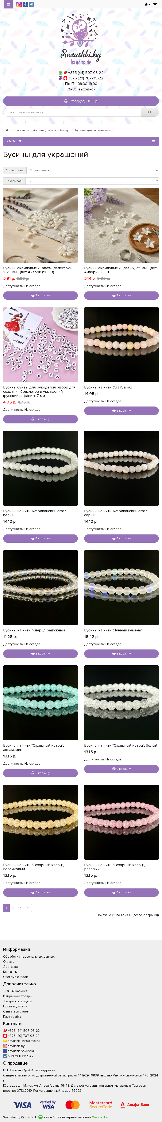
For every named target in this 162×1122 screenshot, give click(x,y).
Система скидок (15, 977)
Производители (15, 1006)
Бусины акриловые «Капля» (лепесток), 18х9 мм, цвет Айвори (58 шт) (37, 270)
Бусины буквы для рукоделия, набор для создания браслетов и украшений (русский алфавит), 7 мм (39, 391)
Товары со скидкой (17, 1001)
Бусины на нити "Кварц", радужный (34, 630)
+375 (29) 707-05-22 (85, 78)
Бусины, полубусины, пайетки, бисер (42, 130)
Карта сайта (12, 1016)
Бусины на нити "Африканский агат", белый (34, 513)
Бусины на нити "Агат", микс (108, 387)
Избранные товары (17, 996)
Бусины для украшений (92, 130)
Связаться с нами (16, 1011)
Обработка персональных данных (29, 956)
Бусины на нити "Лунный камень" (113, 630)
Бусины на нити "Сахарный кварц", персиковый (33, 867)
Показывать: (14, 181)
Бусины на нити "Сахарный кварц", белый (120, 745)
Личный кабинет (15, 991)
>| (28, 908)
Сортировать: (14, 170)
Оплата (8, 962)
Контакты (10, 972)
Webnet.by (100, 1117)
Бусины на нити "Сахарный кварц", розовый (114, 867)
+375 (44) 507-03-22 (86, 72)
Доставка (10, 967)
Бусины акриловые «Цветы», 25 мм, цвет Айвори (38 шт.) (120, 270)
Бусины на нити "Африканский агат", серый (115, 513)
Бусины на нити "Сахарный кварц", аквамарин (33, 747)
